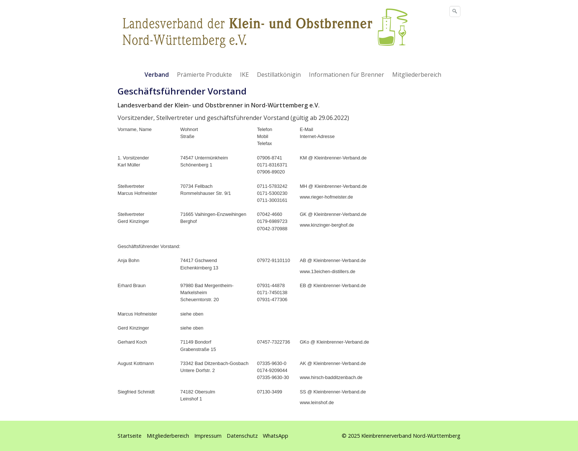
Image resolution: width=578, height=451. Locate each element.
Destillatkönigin (279, 74)
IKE (244, 74)
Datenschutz (242, 435)
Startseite (130, 435)
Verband (156, 74)
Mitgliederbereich (416, 74)
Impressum (208, 435)
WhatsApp (275, 435)
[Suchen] (455, 11)
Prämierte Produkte (204, 74)
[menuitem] (157, 74)
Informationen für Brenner (346, 74)
